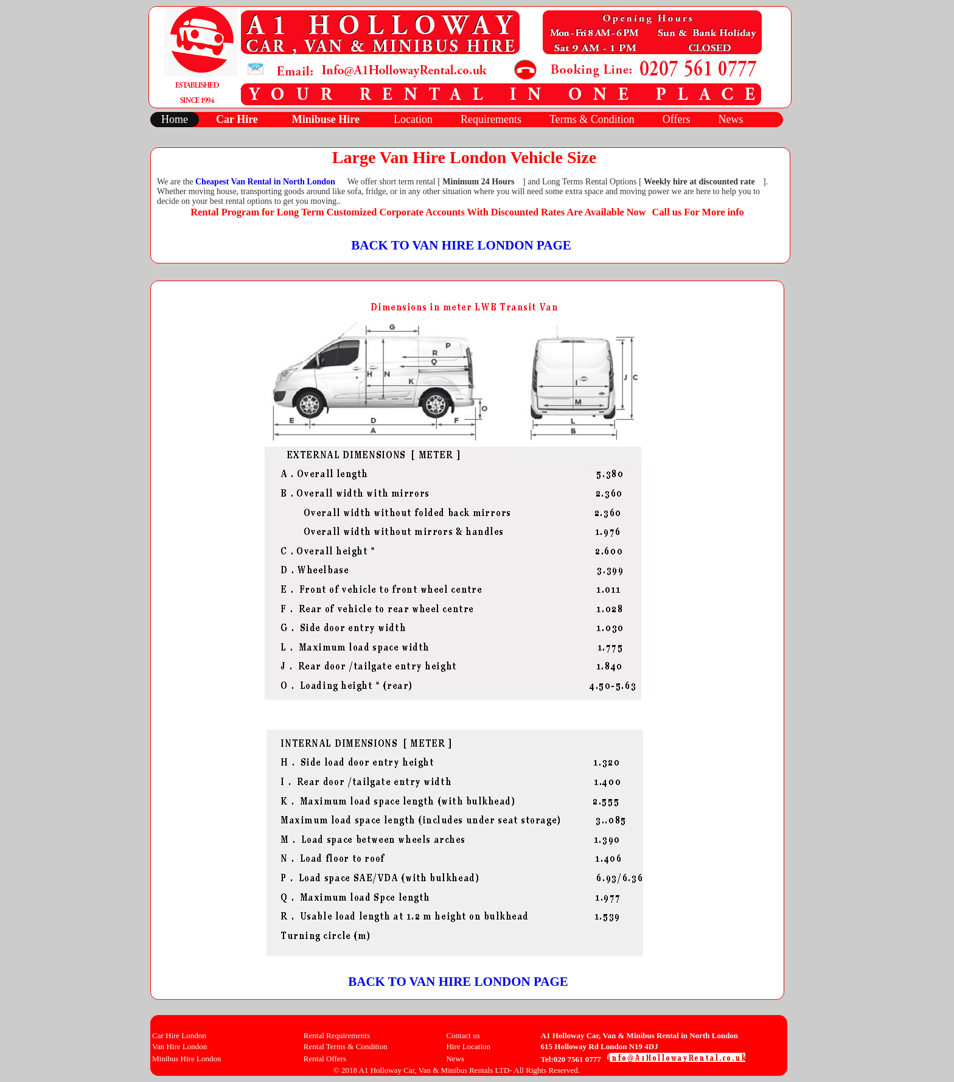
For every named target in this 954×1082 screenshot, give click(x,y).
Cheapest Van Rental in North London (265, 181)
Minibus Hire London (186, 1058)
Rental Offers (325, 1058)
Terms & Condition (592, 119)
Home (174, 119)
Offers (677, 119)
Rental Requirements (337, 1035)
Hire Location (468, 1046)
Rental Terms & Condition (346, 1046)
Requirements (491, 119)
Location (413, 119)
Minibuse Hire (326, 119)
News (730, 119)
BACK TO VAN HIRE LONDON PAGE (461, 245)
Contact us (462, 1035)
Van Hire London (179, 1046)
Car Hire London (179, 1035)
